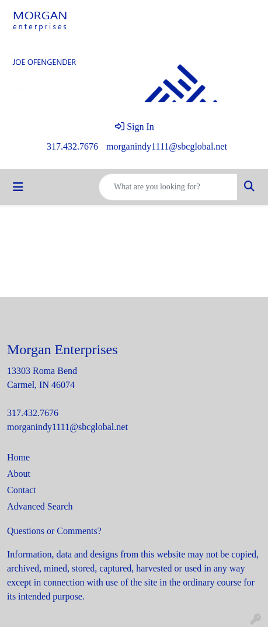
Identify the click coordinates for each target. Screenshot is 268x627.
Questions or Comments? (54, 531)
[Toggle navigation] (18, 187)
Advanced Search (39, 506)
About (18, 474)
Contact (21, 490)
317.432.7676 (72, 146)
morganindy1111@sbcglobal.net (166, 146)
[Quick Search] (168, 187)
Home (18, 457)
